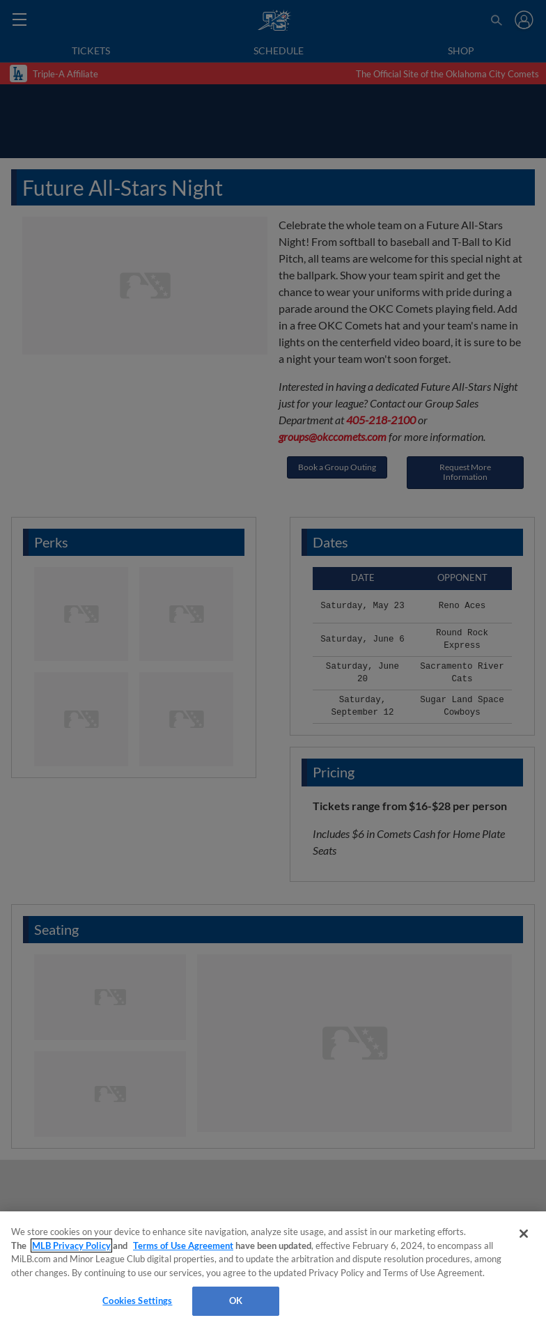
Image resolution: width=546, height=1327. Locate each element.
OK (235, 1300)
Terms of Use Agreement (183, 1245)
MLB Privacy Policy (71, 1245)
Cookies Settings (137, 1300)
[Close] (523, 1233)
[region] (273, 1269)
